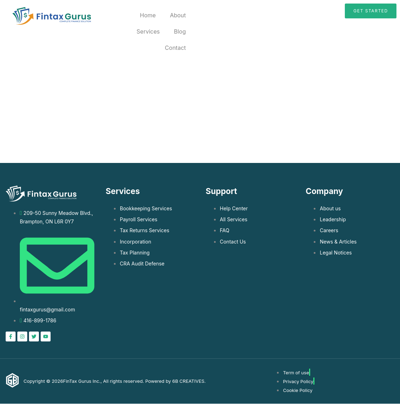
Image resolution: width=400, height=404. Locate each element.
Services (148, 31)
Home (148, 15)
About (178, 15)
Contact (175, 47)
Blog (180, 31)
